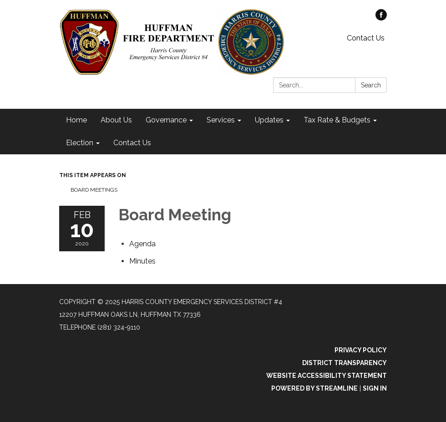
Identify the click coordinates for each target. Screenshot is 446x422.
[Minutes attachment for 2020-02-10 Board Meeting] (142, 261)
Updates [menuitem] (269, 120)
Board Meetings (94, 190)
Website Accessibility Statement (326, 375)
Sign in (375, 388)
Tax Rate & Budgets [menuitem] (337, 120)
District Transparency (344, 362)
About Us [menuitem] (116, 120)
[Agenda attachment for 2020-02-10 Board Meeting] (142, 243)
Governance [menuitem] (166, 120)
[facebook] (381, 18)
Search (371, 85)
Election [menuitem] (79, 142)
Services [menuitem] (221, 120)
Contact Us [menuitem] (132, 142)
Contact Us (366, 38)
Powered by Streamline (314, 388)
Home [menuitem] (76, 120)
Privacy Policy (360, 350)
